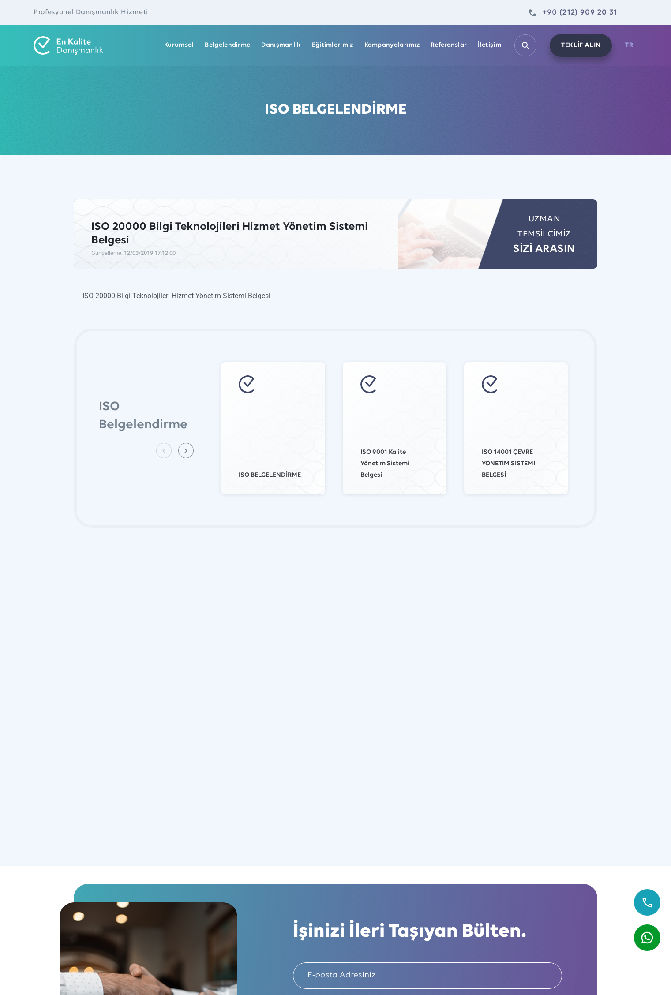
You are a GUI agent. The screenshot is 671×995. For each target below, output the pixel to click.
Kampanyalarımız (392, 45)
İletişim (489, 45)
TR (629, 45)
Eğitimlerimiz (332, 45)
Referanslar (449, 45)
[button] (186, 450)
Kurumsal (179, 45)
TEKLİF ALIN (581, 45)
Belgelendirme (227, 45)
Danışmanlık (280, 45)
